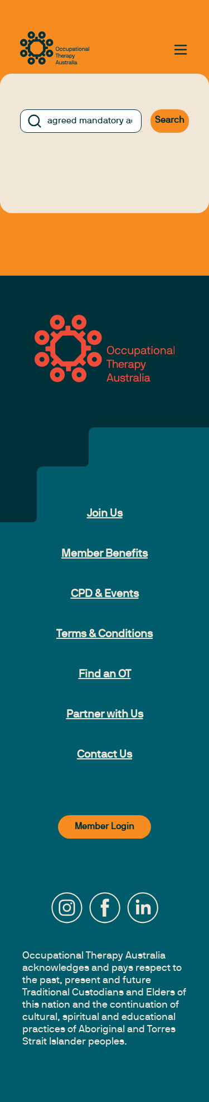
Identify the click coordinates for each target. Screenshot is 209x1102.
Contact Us (104, 755)
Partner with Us (104, 715)
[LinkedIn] (142, 907)
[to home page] (54, 48)
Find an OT (105, 675)
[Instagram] (66, 907)
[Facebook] (104, 907)
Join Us (105, 514)
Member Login (104, 827)
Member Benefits (104, 554)
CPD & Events (105, 594)
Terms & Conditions (104, 634)
